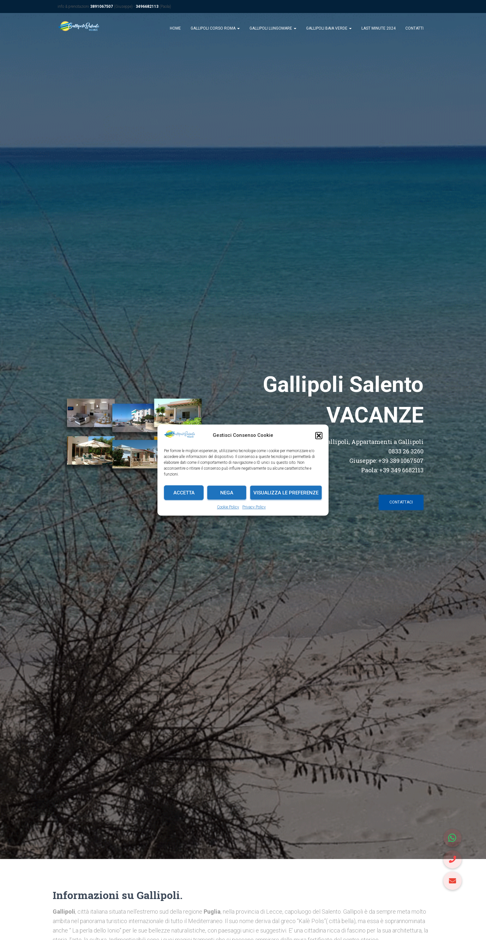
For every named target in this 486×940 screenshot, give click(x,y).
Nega (226, 493)
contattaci (401, 504)
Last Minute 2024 (378, 30)
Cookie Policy (228, 507)
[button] (319, 435)
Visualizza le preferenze (285, 493)
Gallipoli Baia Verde (329, 30)
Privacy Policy (254, 507)
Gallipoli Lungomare (273, 30)
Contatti (414, 30)
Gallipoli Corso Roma (215, 30)
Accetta (184, 493)
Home (175, 30)
